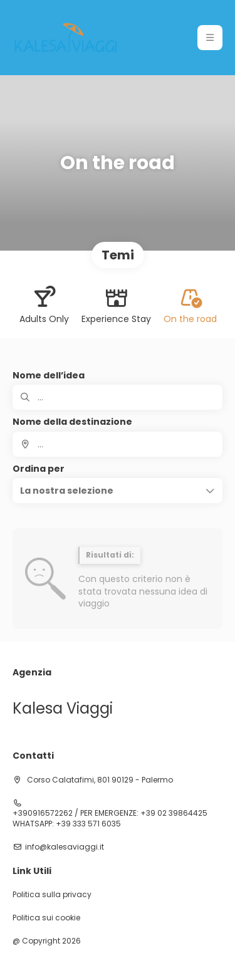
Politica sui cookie (46, 918)
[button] (117, 490)
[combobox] (117, 444)
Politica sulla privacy (52, 895)
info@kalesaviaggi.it (64, 847)
